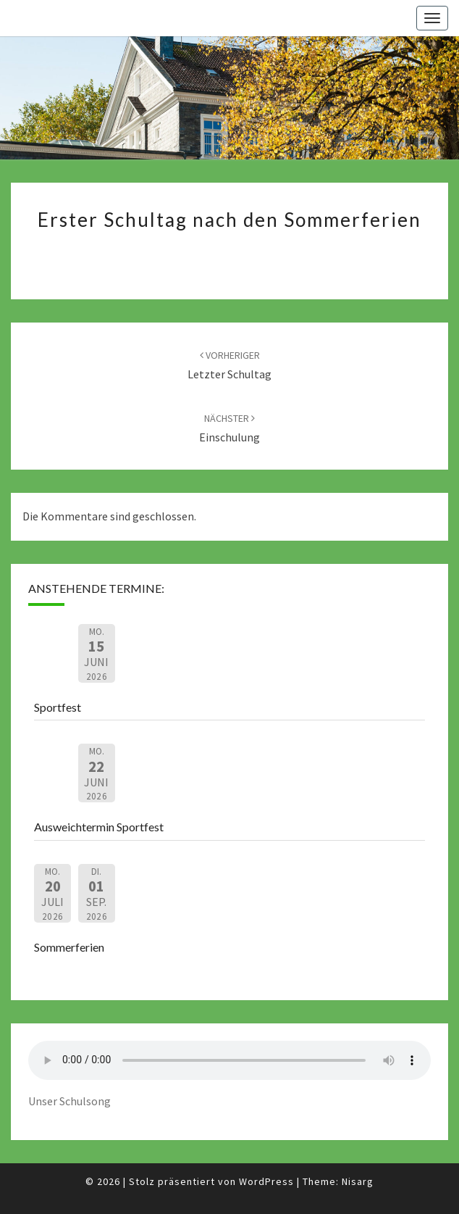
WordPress (266, 1181)
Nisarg (358, 1181)
